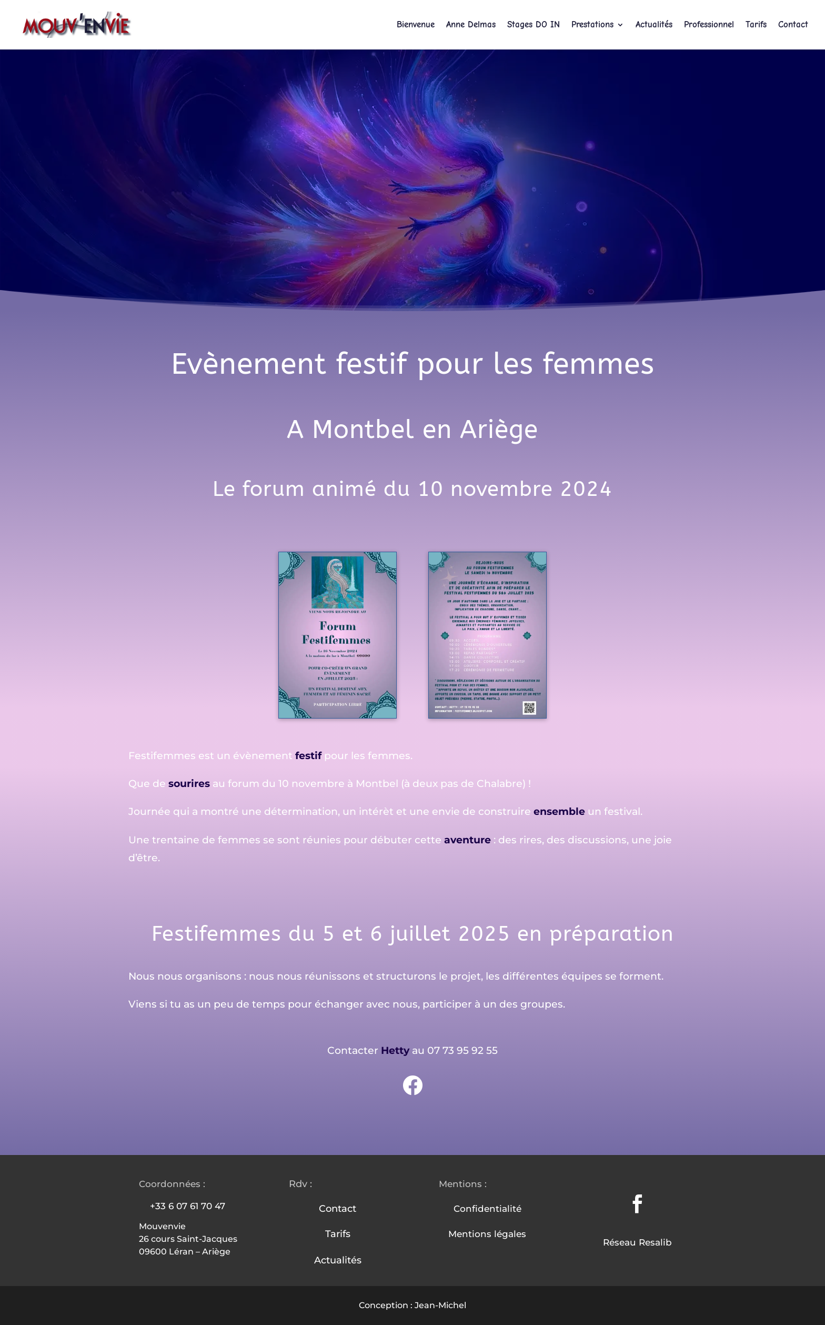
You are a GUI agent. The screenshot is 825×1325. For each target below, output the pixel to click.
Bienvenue (416, 25)
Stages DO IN (533, 25)
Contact (793, 25)
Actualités (654, 25)
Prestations (592, 25)
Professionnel (709, 25)
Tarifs (756, 25)
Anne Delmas (471, 25)
